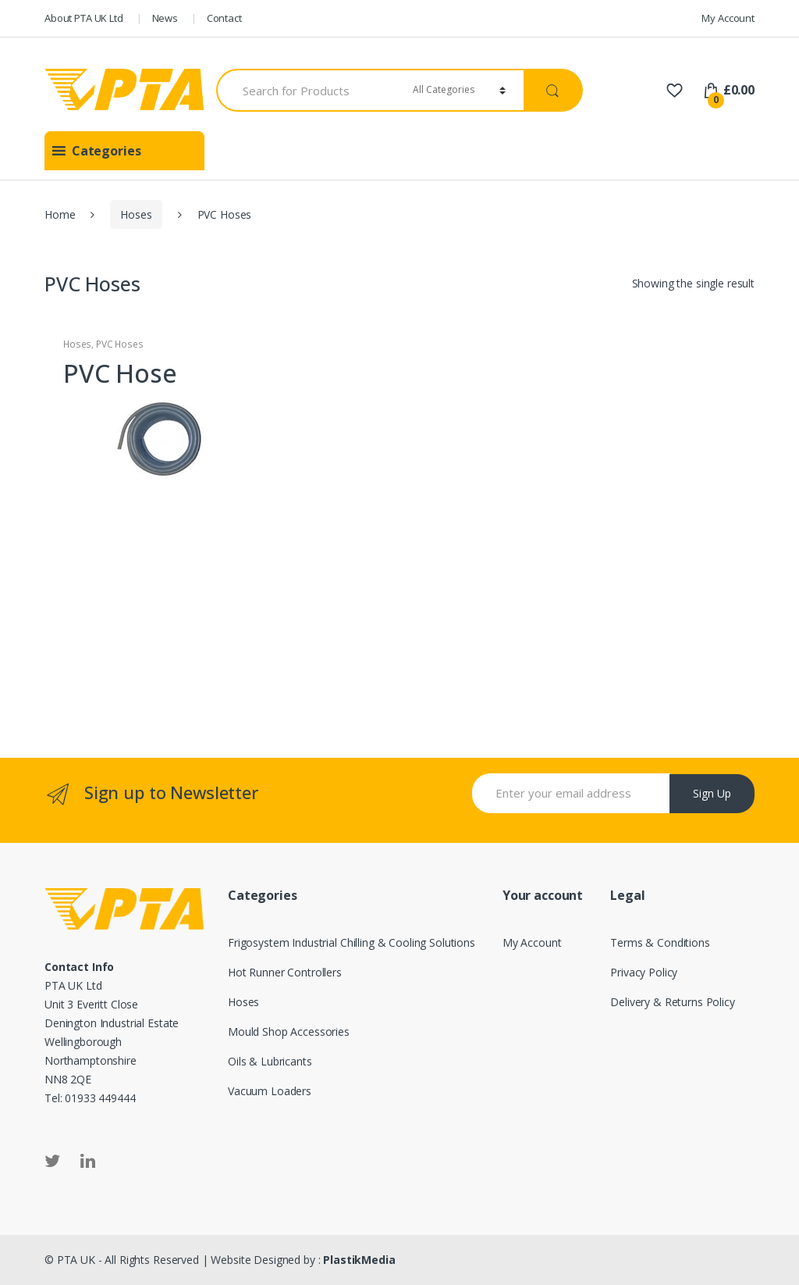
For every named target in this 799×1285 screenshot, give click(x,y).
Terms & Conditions (659, 942)
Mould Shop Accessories (289, 1031)
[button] (106, 150)
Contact (224, 18)
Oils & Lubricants (270, 1061)
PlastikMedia (359, 1259)
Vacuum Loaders (269, 1090)
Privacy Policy (643, 972)
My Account (728, 18)
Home (59, 214)
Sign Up (712, 793)
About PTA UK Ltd (83, 18)
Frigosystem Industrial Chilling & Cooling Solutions (351, 942)
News (165, 18)
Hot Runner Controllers (285, 972)
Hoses (135, 214)
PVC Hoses (120, 344)
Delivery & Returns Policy (672, 1001)
